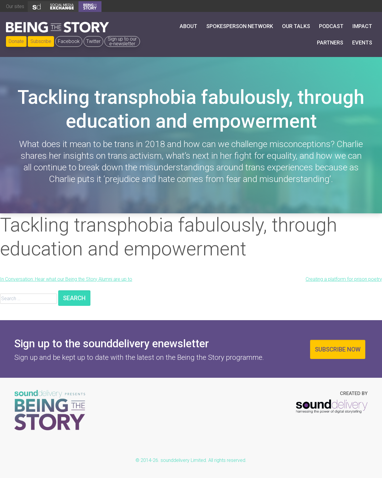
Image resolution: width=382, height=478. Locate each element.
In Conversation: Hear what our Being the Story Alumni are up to (66, 279)
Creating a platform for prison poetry (344, 279)
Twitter (93, 41)
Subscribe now (338, 349)
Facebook (69, 41)
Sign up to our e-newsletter (122, 41)
